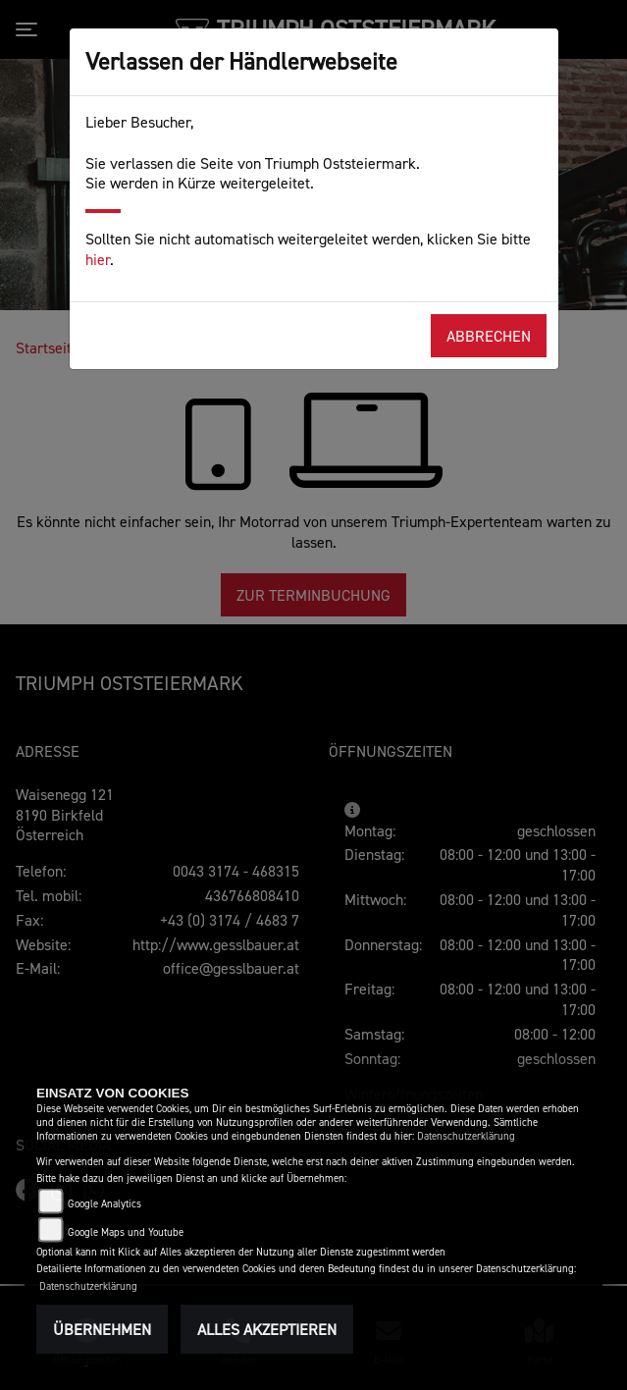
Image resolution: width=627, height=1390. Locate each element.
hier (97, 259)
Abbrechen (488, 336)
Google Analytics (104, 1204)
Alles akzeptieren (267, 1329)
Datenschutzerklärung (466, 1136)
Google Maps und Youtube (125, 1232)
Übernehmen (102, 1329)
